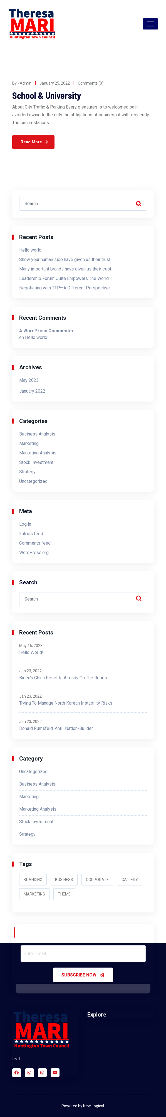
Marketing (29, 443)
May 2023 (29, 380)
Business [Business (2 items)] (64, 879)
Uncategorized (33, 481)
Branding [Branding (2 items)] (33, 879)
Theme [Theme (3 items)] (64, 894)
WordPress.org (34, 552)
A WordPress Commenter (46, 330)
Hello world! (31, 250)
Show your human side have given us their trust (64, 259)
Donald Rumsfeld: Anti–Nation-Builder (56, 728)
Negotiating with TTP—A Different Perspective (64, 288)
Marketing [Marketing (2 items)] (34, 894)
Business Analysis (37, 434)
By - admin (21, 83)
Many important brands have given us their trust (65, 269)
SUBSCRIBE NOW (83, 974)
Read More (31, 141)
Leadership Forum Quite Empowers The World (64, 278)
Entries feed (31, 533)
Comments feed (35, 543)
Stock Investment (36, 462)
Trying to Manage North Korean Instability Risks (65, 703)
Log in (25, 524)
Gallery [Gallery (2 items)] (130, 879)
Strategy (27, 471)
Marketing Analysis (37, 453)
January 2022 (32, 391)
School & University (46, 95)
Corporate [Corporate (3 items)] (97, 879)
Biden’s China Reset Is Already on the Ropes (63, 677)
